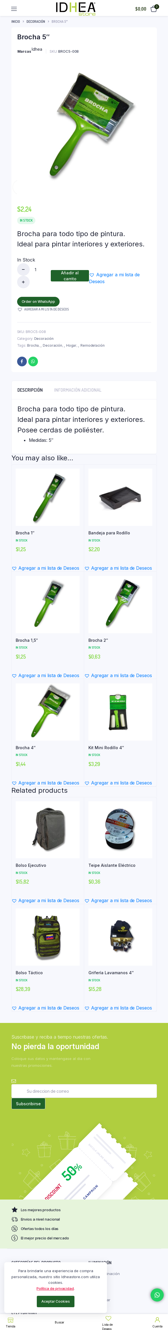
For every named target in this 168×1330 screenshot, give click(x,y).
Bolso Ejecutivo (31, 865)
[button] (120, 278)
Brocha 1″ (25, 532)
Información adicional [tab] (78, 390)
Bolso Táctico (29, 972)
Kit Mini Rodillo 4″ (106, 747)
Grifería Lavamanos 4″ (111, 972)
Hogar (71, 345)
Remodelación (92, 345)
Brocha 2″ (98, 640)
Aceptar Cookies (55, 1301)
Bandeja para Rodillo (109, 532)
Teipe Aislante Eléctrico (111, 865)
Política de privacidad (55, 1288)
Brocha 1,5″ (27, 640)
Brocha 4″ (26, 747)
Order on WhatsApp (38, 301)
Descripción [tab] (30, 390)
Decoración (36, 21)
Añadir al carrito (70, 275)
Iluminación (110, 1273)
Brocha (33, 345)
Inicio (15, 21)
